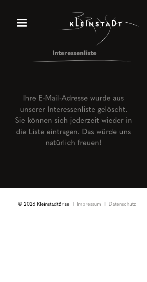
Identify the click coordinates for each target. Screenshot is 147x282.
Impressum (89, 203)
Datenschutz (122, 203)
